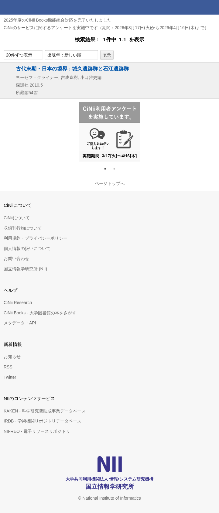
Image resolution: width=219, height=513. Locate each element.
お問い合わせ (16, 258)
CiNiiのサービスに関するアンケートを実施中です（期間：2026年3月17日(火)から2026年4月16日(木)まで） (106, 27)
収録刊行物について (23, 228)
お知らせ (12, 356)
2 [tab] (117, 169)
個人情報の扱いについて (27, 248)
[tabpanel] (109, 132)
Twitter (10, 377)
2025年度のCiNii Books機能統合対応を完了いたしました (58, 20)
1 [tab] (107, 169)
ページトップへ (110, 183)
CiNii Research (18, 302)
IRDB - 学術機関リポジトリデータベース (42, 421)
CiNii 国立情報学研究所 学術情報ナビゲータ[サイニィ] (26, 7)
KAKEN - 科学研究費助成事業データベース (45, 411)
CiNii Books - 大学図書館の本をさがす (40, 312)
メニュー (211, 7)
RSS (8, 366)
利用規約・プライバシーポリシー (35, 238)
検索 (197, 7)
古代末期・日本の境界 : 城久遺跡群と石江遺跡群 (72, 69)
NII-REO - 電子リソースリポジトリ (37, 431)
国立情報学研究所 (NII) (25, 268)
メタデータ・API (20, 322)
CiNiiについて (17, 217)
